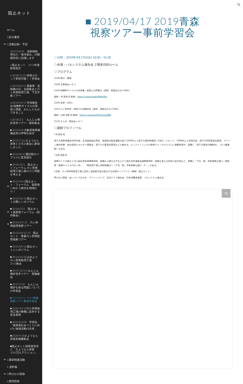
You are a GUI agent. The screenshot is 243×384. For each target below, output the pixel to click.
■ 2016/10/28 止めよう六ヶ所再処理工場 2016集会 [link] (24, 260)
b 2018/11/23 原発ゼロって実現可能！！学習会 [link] (25, 77)
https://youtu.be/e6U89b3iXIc (92, 96)
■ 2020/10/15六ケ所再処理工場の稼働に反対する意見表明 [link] (25, 311)
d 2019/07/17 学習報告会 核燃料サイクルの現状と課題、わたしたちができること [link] (25, 107)
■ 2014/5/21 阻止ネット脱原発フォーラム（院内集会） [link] (25, 212)
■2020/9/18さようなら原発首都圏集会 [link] (24, 337)
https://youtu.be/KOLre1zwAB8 (95, 115)
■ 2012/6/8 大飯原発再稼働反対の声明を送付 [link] (25, 131)
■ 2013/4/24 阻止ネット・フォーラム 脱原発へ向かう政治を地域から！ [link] (25, 186)
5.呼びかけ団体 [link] (16, 373)
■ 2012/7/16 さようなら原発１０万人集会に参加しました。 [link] (25, 144)
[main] (142, 26)
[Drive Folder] (143, 279)
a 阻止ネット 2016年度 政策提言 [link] (25, 66)
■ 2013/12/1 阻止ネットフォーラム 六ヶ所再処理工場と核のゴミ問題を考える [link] (25, 169)
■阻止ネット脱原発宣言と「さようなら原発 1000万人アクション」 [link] (24, 349)
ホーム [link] (11, 29)
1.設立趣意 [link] (13, 36)
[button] (239, 5)
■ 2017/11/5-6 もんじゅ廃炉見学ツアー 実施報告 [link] (25, 274)
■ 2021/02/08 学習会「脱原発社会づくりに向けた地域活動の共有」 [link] (25, 325)
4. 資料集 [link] (12, 366)
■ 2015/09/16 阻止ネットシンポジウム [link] (24, 248)
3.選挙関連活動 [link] (16, 359)
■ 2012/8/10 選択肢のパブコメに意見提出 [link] (24, 155)
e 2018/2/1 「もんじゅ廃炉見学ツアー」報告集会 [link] (25, 121)
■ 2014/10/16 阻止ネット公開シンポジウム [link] (24, 200)
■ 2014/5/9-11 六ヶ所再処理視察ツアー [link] (24, 224)
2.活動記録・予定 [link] (17, 44)
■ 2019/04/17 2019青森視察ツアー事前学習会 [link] (24, 299)
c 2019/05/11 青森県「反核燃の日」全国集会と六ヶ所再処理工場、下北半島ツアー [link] (25, 90)
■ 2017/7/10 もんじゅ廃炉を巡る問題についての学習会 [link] (25, 287)
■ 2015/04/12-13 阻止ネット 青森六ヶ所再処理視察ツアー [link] (25, 236)
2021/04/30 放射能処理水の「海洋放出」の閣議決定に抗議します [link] (25, 54)
